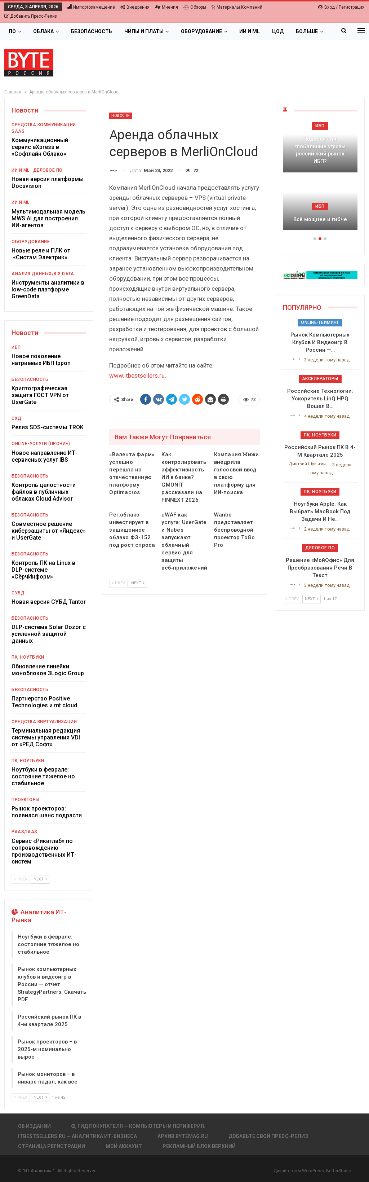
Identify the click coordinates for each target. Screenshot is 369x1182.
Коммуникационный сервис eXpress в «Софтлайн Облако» (40, 147)
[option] (320, 180)
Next (138, 583)
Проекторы (26, 799)
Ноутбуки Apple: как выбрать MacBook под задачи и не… (320, 511)
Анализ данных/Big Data (43, 273)
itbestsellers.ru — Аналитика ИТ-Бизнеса (77, 1136)
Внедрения (135, 7)
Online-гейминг (320, 322)
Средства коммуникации (44, 124)
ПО (12, 31)
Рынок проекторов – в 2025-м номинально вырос (47, 1049)
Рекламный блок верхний (199, 1146)
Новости (120, 116)
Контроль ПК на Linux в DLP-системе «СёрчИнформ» (43, 569)
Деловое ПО (48, 170)
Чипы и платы (144, 31)
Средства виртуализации (44, 721)
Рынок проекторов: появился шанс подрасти (47, 812)
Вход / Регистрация (341, 7)
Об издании (34, 1126)
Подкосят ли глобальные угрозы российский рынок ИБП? (320, 150)
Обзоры (194, 7)
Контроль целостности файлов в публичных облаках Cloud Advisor (44, 492)
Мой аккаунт (124, 1146)
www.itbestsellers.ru (137, 375)
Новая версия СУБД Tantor (49, 601)
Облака (43, 31)
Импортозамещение (91, 7)
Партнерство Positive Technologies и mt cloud (44, 702)
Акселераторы (320, 378)
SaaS (18, 131)
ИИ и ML (249, 31)
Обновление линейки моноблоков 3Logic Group (48, 670)
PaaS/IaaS (24, 831)
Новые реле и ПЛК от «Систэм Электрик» (41, 254)
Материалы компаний (237, 7)
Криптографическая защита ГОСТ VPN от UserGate (40, 395)
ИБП (16, 347)
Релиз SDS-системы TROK (48, 427)
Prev (118, 583)
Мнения (166, 7)
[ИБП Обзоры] (320, 274)
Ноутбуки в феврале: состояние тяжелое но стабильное (43, 776)
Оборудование (201, 31)
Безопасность (91, 31)
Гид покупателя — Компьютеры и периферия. (138, 1126)
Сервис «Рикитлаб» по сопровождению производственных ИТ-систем (44, 851)
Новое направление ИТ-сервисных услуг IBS (44, 456)
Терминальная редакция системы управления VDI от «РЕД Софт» (46, 737)
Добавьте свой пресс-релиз (268, 1136)
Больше (307, 31)
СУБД (18, 593)
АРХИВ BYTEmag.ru (182, 1136)
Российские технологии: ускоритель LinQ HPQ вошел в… (320, 398)
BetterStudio (338, 1170)
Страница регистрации (51, 1146)
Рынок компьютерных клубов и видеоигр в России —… (320, 342)
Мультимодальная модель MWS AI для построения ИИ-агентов (48, 218)
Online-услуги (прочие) (41, 443)
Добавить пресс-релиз (30, 16)
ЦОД (278, 31)
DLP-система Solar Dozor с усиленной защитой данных (49, 634)
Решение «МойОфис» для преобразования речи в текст (320, 568)
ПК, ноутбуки (28, 657)
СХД (17, 418)
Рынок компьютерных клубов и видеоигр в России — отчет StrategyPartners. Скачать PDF (52, 984)
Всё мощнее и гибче (320, 219)
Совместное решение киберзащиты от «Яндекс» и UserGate (49, 530)
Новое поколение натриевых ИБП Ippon (41, 359)
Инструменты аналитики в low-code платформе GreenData (48, 289)
